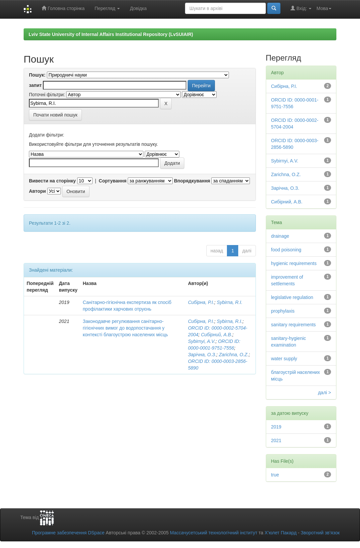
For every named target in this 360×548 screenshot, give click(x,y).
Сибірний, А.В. (216, 334)
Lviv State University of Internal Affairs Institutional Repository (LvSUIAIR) (111, 34)
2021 (276, 440)
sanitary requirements (293, 324)
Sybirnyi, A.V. (201, 341)
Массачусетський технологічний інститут (214, 532)
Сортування (112, 180)
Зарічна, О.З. (202, 354)
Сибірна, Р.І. (201, 302)
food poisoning (286, 249)
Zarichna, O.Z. (234, 354)
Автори (37, 191)
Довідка (138, 8)
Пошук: (37, 75)
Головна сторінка (63, 8)
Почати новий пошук (55, 115)
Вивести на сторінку (52, 180)
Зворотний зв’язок (320, 532)
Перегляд (107, 8)
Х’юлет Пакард (280, 532)
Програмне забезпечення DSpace (68, 532)
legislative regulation (292, 297)
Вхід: (300, 8)
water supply (284, 358)
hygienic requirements (294, 263)
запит (35, 85)
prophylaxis (283, 311)
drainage (280, 236)
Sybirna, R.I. (230, 302)
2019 (276, 426)
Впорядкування (192, 180)
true (275, 474)
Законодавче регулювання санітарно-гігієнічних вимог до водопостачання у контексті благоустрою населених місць (125, 328)
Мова (323, 8)
